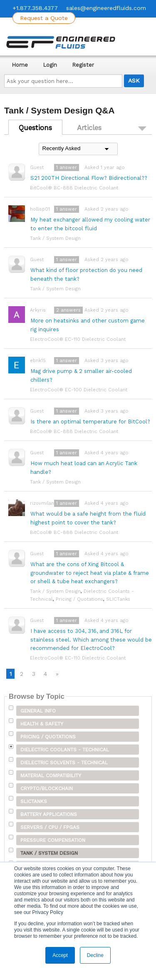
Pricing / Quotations (79, 599)
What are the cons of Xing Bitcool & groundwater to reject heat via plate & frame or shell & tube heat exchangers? (89, 573)
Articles (89, 127)
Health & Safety (41, 724)
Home (20, 65)
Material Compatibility (50, 775)
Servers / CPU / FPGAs (49, 827)
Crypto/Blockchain (46, 788)
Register (83, 65)
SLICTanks (118, 599)
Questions (35, 127)
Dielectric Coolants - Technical (64, 750)
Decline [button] (95, 955)
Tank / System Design (55, 238)
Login (50, 65)
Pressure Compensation (52, 840)
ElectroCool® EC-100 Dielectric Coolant (78, 390)
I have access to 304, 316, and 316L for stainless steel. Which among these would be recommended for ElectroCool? (91, 640)
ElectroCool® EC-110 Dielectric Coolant (78, 339)
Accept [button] (60, 955)
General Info (38, 711)
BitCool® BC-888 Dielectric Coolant (74, 188)
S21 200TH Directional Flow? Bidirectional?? (88, 178)
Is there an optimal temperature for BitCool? (90, 421)
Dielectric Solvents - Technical (64, 763)
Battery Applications (48, 814)
